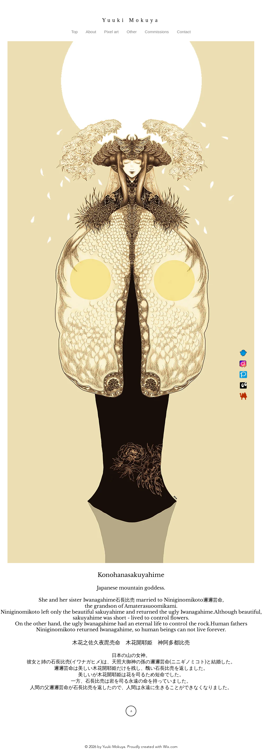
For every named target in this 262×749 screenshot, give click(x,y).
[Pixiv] (243, 375)
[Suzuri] (243, 385)
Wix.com (170, 746)
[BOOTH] (243, 396)
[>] (131, 711)
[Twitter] (243, 353)
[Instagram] (243, 364)
